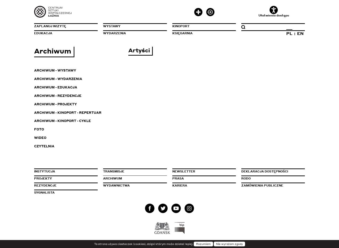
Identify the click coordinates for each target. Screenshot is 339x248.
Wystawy (112, 26)
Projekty (43, 178)
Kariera (179, 185)
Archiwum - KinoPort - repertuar (67, 112)
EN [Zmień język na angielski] (300, 33)
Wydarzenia (114, 33)
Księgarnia (182, 33)
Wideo (40, 138)
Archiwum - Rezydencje (57, 96)
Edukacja (43, 33)
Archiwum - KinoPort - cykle (62, 121)
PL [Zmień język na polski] (289, 33)
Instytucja (44, 171)
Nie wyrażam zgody (229, 244)
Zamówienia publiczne (273, 185)
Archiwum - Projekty (55, 104)
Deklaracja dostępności (264, 171)
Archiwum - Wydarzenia (58, 79)
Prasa (178, 178)
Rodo (246, 178)
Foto (39, 129)
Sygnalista (44, 192)
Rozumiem (203, 244)
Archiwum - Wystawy (55, 70)
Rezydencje (45, 185)
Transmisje (135, 171)
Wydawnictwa (116, 185)
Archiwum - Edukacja (55, 87)
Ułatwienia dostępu (273, 11)
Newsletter (183, 171)
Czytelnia (44, 146)
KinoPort (181, 26)
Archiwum (112, 178)
